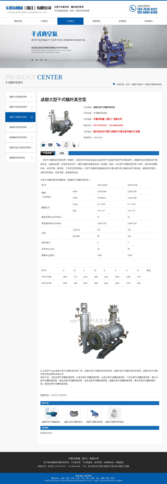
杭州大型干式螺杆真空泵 (56, 384)
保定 (92, 478)
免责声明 (87, 476)
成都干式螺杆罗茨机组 (114, 422)
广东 (82, 478)
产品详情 (47, 153)
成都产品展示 (137, 84)
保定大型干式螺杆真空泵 (70, 380)
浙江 (88, 478)
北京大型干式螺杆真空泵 (95, 380)
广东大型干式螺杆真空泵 (138, 377)
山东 (77, 478)
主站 (62, 478)
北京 (98, 478)
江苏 (72, 478)
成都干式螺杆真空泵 (94, 422)
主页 (127, 84)
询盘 (62, 153)
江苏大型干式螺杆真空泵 (87, 377)
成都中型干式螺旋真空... (51, 422)
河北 (67, 478)
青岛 (108, 478)
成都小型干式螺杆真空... (74, 422)
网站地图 (79, 476)
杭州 (113, 478)
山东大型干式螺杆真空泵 (113, 377)
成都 (103, 478)
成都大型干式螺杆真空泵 (120, 380)
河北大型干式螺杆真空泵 (62, 377)
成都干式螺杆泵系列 (153, 84)
